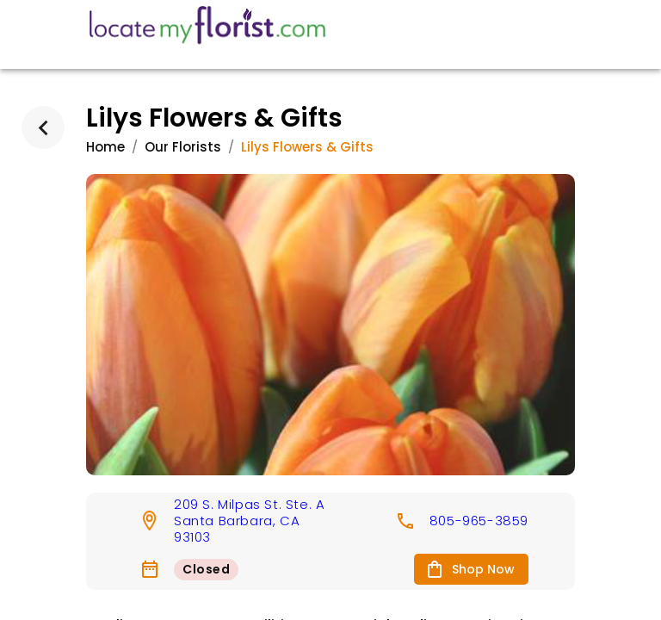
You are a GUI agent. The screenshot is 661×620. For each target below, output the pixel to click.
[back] (43, 127)
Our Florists (183, 147)
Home (105, 147)
